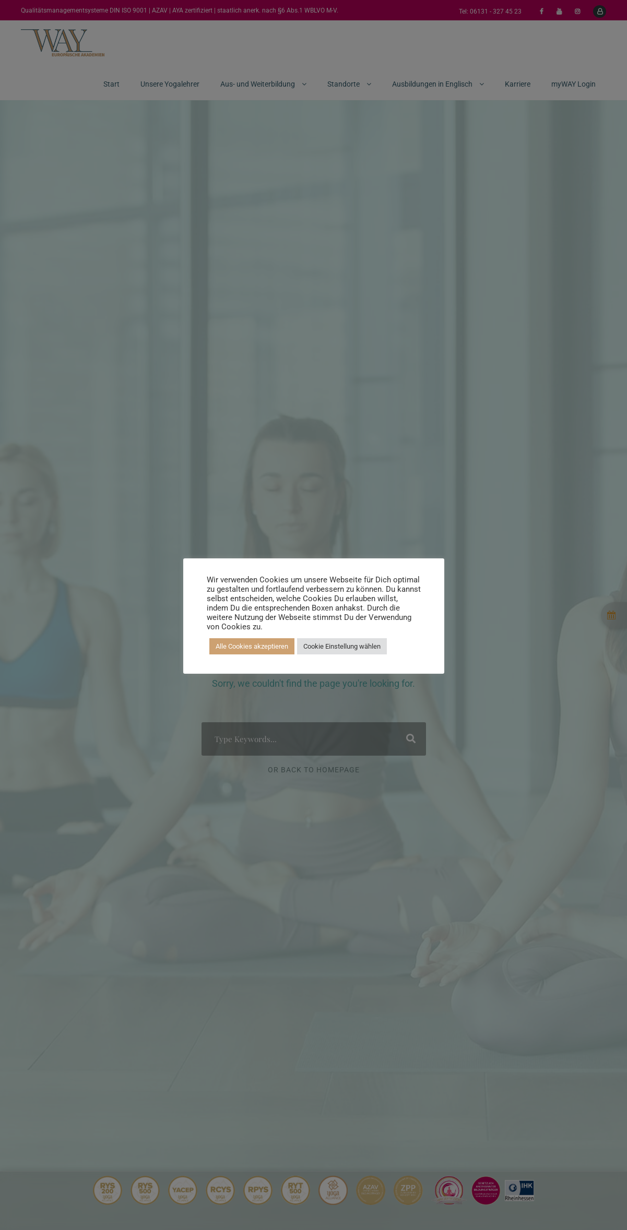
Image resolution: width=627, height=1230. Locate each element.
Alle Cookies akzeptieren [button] (252, 646)
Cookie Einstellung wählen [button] (342, 646)
